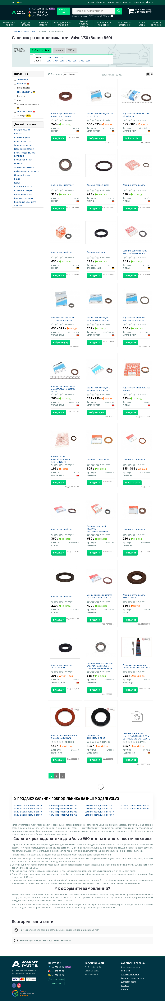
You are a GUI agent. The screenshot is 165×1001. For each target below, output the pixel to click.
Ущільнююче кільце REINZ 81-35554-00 (100, 115)
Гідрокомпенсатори (24, 149)
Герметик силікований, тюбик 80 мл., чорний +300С (136, 666)
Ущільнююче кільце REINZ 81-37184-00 (136, 115)
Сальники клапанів (23, 145)
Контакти (139, 2)
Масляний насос (22, 175)
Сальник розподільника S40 (28, 812)
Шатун (17, 183)
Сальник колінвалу (96, 252)
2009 (88, 61)
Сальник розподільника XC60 (99, 815)
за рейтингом (70, 74)
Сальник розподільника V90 (98, 808)
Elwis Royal (22, 88)
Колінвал (18, 163)
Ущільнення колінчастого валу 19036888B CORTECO (99, 596)
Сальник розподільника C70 (28, 808)
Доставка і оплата (96, 2)
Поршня (18, 133)
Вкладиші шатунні (23, 190)
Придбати (58, 138)
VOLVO (22, 116)
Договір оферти (129, 982)
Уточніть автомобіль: (20, 50)
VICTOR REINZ (26, 111)
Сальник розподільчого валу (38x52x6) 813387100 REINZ (63, 389)
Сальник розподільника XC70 (134, 805)
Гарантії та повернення (132, 978)
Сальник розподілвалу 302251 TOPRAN (62, 666)
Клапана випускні (23, 141)
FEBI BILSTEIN (26, 92)
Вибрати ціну (96, 138)
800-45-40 (38, 8)
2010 (49, 57)
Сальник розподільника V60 (63, 815)
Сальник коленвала (24, 167)
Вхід (149, 2)
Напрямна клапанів (23, 198)
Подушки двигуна (23, 194)
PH (18, 100)
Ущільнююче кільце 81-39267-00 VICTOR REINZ (134, 319)
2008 (81, 61)
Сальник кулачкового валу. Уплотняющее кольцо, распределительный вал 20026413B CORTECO (100, 667)
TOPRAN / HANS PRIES (26, 106)
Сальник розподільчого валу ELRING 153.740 (63, 115)
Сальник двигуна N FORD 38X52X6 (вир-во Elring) (135, 252)
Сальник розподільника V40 (63, 812)
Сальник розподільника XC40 (99, 812)
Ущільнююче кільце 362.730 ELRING (136, 389)
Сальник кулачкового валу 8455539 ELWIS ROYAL (64, 736)
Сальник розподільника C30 (28, 805)
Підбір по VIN (63, 11)
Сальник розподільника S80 (63, 805)
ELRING (23, 83)
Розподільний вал (23, 160)
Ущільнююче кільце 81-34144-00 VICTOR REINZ (98, 319)
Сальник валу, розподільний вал (96, 736)
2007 (75, 61)
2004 (56, 61)
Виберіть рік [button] (40, 50)
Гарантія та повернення (120, 2)
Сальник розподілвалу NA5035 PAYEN (134, 596)
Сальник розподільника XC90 (134, 808)
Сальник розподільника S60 (28, 815)
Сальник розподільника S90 (63, 808)
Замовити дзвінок (56, 979)
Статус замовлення (130, 967)
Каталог (125, 985)
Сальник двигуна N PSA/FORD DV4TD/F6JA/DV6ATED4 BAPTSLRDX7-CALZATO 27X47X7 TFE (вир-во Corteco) (97, 533)
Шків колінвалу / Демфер (26, 171)
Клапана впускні (22, 137)
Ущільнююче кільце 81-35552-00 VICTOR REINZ (63, 319)
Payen (20, 96)
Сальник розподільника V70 (98, 805)
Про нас (125, 989)
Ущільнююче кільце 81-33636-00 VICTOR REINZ (98, 389)
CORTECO (22, 79)
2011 (56, 57)
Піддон (17, 179)
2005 (62, 61)
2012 (62, 57)
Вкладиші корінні (23, 186)
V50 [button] (71, 50)
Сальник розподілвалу (62, 185)
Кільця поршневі (22, 130)
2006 (69, 61)
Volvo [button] (59, 50)
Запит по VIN (56, 983)
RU (13, 2)
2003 (49, 61)
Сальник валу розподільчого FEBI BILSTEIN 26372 (60, 459)
